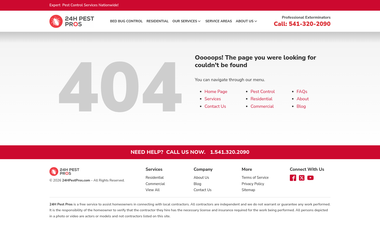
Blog (301, 106)
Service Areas (218, 21)
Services (213, 99)
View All (153, 189)
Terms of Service (255, 177)
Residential (158, 21)
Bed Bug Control (126, 21)
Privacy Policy (253, 183)
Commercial (262, 106)
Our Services (187, 21)
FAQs (302, 91)
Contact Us (215, 106)
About (303, 99)
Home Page (216, 91)
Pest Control (263, 91)
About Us (247, 21)
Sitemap (248, 189)
